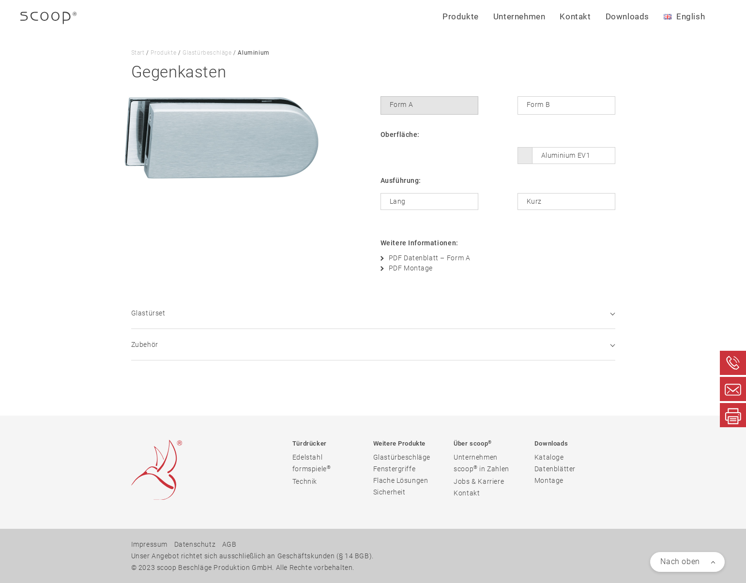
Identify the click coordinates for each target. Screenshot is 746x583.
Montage (548, 480)
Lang (398, 201)
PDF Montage (411, 268)
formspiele (311, 468)
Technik (304, 481)
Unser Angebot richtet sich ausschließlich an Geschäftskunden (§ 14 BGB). (252, 556)
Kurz (534, 201)
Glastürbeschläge (207, 52)
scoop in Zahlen (481, 468)
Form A (401, 104)
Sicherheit (389, 492)
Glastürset (373, 313)
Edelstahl (307, 457)
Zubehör (373, 344)
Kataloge (549, 457)
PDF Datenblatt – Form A (430, 258)
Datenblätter (555, 469)
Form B (538, 104)
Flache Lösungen (400, 480)
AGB (229, 544)
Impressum (149, 544)
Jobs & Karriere (479, 481)
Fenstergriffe (394, 469)
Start (138, 52)
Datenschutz (195, 544)
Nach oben (680, 561)
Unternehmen (476, 457)
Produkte (163, 52)
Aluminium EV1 (566, 155)
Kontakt (575, 16)
